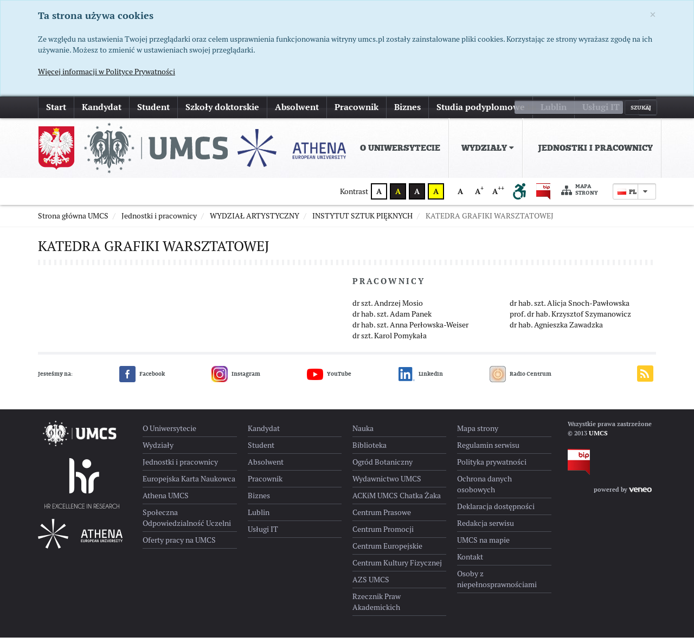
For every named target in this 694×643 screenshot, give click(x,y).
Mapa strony (579, 190)
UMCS (598, 438)
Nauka (363, 434)
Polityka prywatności (491, 467)
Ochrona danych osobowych (484, 489)
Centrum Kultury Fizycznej (397, 568)
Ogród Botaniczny (382, 467)
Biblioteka (369, 450)
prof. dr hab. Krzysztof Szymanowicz (570, 319)
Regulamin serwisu (488, 450)
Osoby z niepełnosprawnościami (497, 584)
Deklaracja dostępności (496, 512)
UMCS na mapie (483, 545)
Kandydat (101, 107)
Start (56, 107)
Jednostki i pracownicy (595, 148)
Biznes (407, 107)
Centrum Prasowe (381, 518)
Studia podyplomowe (480, 107)
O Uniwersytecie (400, 148)
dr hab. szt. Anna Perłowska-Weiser (410, 330)
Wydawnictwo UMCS (386, 484)
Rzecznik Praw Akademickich (376, 607)
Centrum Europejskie (387, 551)
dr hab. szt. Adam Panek (392, 319)
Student (153, 107)
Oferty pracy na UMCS (179, 545)
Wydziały (487, 148)
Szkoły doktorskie (222, 107)
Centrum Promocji (383, 534)
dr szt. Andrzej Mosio (387, 308)
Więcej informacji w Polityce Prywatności (106, 71)
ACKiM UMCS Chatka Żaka (396, 501)
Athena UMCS (166, 501)
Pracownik (356, 107)
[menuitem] (398, 148)
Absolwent (297, 107)
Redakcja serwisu (485, 528)
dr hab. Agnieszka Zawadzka (556, 330)
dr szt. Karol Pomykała (389, 341)
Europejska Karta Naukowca (189, 484)
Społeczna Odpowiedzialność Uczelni (187, 523)
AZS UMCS (370, 585)
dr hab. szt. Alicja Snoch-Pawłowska (569, 308)
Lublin (554, 107)
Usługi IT (601, 107)
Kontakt (470, 562)
